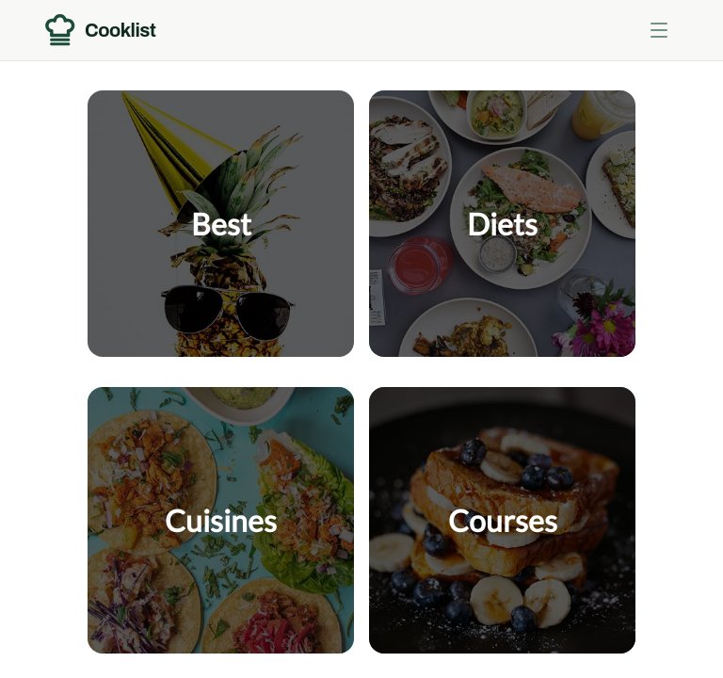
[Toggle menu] (659, 30)
